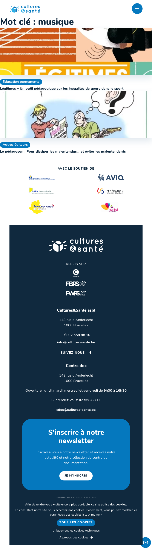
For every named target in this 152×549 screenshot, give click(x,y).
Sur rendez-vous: (76, 400)
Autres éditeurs (15, 145)
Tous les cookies (75, 522)
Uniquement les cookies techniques (76, 530)
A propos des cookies (73, 537)
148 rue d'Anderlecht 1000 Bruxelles (76, 322)
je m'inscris (76, 475)
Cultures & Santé (76, 245)
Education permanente (21, 82)
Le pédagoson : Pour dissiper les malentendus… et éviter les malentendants (63, 151)
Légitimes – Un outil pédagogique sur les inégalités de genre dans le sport (61, 89)
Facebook (90, 352)
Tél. (76, 335)
